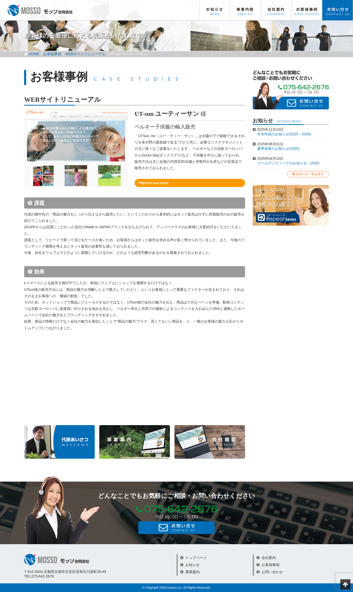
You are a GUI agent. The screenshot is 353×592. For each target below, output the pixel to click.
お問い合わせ (337, 10)
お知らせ (214, 10)
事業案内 (190, 572)
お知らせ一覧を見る (308, 174)
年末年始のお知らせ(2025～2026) (284, 134)
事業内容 (245, 10)
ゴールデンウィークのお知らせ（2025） (289, 163)
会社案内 (276, 10)
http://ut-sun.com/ (153, 183)
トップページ (193, 558)
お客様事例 (307, 10)
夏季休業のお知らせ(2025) (278, 149)
